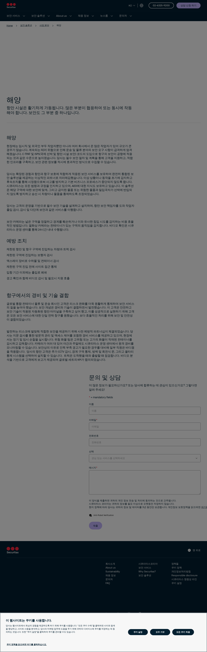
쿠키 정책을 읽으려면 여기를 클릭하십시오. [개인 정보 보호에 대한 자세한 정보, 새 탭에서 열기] (27, 644)
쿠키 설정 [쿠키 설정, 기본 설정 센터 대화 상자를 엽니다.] (138, 632)
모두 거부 (160, 632)
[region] (103, 632)
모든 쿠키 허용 (183, 632)
